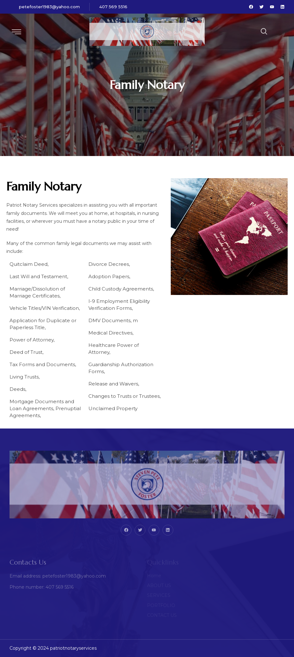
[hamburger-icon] (17, 32)
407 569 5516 (113, 6)
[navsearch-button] (248, 32)
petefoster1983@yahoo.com (49, 6)
